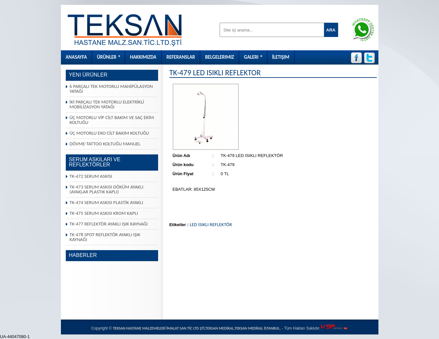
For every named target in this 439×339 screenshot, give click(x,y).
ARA (331, 30)
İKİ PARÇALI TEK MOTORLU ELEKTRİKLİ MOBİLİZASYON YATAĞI (107, 104)
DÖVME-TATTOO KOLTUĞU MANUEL (105, 144)
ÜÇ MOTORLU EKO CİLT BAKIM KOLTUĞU (109, 133)
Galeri (255, 55)
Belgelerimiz (219, 57)
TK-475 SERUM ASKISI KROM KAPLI (104, 213)
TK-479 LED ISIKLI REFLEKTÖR (215, 72)
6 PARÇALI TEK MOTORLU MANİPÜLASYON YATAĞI (111, 88)
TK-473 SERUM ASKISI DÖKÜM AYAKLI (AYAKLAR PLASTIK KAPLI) (107, 189)
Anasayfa (76, 57)
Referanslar (181, 57)
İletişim (280, 57)
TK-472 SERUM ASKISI (91, 176)
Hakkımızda (143, 57)
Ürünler (111, 55)
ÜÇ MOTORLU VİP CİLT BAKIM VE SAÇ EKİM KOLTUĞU (112, 120)
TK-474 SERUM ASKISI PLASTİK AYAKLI (106, 202)
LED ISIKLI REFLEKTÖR (211, 224)
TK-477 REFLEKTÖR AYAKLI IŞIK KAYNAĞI (109, 224)
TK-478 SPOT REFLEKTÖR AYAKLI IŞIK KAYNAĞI (105, 237)
